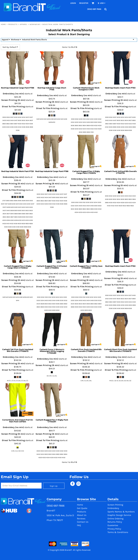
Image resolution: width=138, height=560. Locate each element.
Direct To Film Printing (13, 106)
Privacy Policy (114, 528)
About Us (81, 515)
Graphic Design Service (119, 515)
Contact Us (82, 522)
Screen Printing (115, 504)
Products (13, 24)
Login (73, 3)
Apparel (23, 24)
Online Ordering (115, 518)
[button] (93, 3)
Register (83, 3)
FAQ (79, 525)
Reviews (81, 518)
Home (3, 24)
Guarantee (112, 525)
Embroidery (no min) (13, 93)
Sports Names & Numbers (121, 511)
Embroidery (113, 508)
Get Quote (82, 508)
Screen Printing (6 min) (13, 100)
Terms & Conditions (117, 532)
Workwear (35, 24)
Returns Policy (114, 522)
